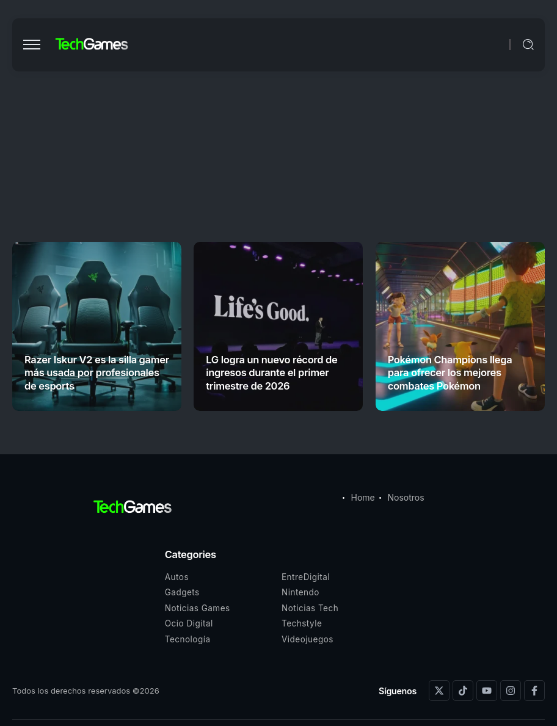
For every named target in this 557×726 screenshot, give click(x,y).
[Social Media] (439, 690)
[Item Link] (96, 326)
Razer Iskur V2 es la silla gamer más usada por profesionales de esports (96, 373)
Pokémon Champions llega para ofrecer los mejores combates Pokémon (450, 373)
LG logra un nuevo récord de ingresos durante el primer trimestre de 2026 (271, 373)
